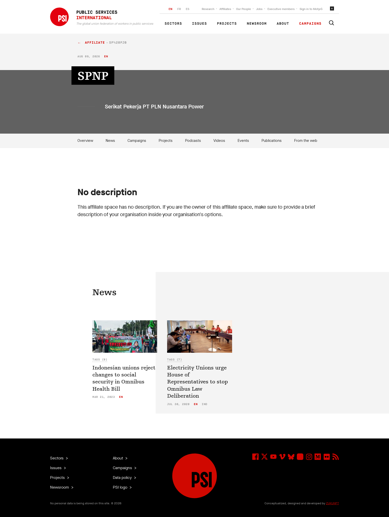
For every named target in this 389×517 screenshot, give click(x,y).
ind (204, 404)
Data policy (123, 477)
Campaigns (310, 23)
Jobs (259, 9)
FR (179, 9)
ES (187, 9)
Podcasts (193, 140)
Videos (219, 140)
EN (170, 9)
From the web (305, 140)
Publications (271, 140)
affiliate (95, 42)
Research (208, 9)
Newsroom (257, 23)
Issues (199, 23)
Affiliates (225, 9)
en (106, 56)
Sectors (173, 23)
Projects (227, 23)
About (283, 23)
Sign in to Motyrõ (311, 9)
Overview (85, 140)
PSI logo (120, 487)
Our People (243, 9)
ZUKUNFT (332, 503)
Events (243, 140)
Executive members (281, 9)
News (110, 140)
